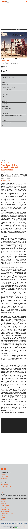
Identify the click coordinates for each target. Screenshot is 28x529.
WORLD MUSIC (5, 84)
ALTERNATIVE (5, 113)
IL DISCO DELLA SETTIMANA (8, 77)
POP (3, 125)
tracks (3, 515)
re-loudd (3, 503)
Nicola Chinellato (4, 484)
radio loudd (4, 507)
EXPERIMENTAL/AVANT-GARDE (8, 87)
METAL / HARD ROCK (6, 108)
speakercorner (5, 505)
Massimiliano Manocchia (6, 486)
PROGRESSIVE (5, 101)
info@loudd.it (4, 499)
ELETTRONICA (5, 94)
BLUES (3, 96)
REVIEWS (3, 159)
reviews (3, 501)
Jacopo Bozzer (4, 478)
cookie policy (12, 527)
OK (17, 527)
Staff (2, 492)
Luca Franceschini (6, 180)
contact (3, 517)
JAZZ (3, 99)
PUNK (3, 91)
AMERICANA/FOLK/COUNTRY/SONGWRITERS (12, 115)
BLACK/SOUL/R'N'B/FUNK (7, 122)
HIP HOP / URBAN (5, 80)
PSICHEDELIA (5, 106)
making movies (5, 511)
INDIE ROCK (4, 82)
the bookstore (5, 509)
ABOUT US (3, 519)
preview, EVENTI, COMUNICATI (8, 513)
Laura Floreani (4, 474)
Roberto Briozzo (4, 476)
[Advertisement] (14, 18)
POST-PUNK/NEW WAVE (7, 89)
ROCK (3, 118)
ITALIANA (4, 120)
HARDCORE (4, 103)
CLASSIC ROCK (5, 111)
